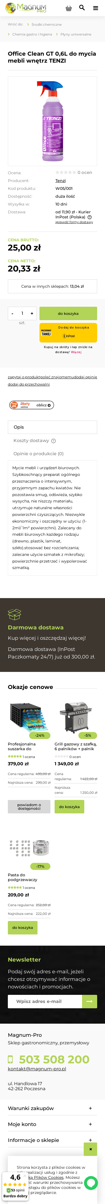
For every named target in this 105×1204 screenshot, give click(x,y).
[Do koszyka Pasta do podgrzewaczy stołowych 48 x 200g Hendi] (23, 927)
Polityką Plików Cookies (40, 1177)
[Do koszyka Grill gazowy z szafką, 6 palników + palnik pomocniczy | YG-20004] (69, 806)
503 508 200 (53, 1059)
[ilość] (22, 313)
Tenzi (60, 180)
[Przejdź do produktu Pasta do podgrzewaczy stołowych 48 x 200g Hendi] (29, 856)
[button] (24, 377)
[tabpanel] (52, 518)
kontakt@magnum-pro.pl (37, 1068)
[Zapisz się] (89, 1001)
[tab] (52, 427)
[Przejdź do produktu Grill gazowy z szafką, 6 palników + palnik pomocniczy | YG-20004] (76, 725)
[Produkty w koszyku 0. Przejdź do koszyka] (68, 8)
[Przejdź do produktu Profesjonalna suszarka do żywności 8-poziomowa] (29, 725)
